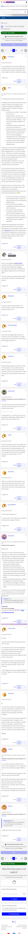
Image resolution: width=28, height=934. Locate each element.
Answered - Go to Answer (14, 33)
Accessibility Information (21, 926)
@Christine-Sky (7, 820)
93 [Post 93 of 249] (4, 285)
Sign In (26, 2)
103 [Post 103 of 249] (4, 739)
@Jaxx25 (7, 230)
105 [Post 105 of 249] (4, 835)
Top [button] (15, 922)
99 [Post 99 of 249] (4, 494)
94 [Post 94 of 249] (4, 315)
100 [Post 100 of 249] (4, 525)
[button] (26, 56)
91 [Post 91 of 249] (4, 77)
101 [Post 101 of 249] (4, 618)
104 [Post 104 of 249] (4, 796)
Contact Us (24, 928)
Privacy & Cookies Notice (6, 926)
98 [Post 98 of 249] (4, 461)
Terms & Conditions (22, 925)
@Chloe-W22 (18, 263)
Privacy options (4, 925)
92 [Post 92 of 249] (4, 243)
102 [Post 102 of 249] (4, 683)
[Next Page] (25, 50)
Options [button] (3, 23)
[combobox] (13, 12)
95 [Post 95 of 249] (4, 346)
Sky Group (3, 929)
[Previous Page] (2, 50)
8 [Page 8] (16, 50)
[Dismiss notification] (26, 6)
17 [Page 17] (22, 50)
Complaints (3, 928)
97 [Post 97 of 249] (4, 424)
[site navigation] (2, 2)
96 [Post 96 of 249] (4, 381)
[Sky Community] (9, 2)
